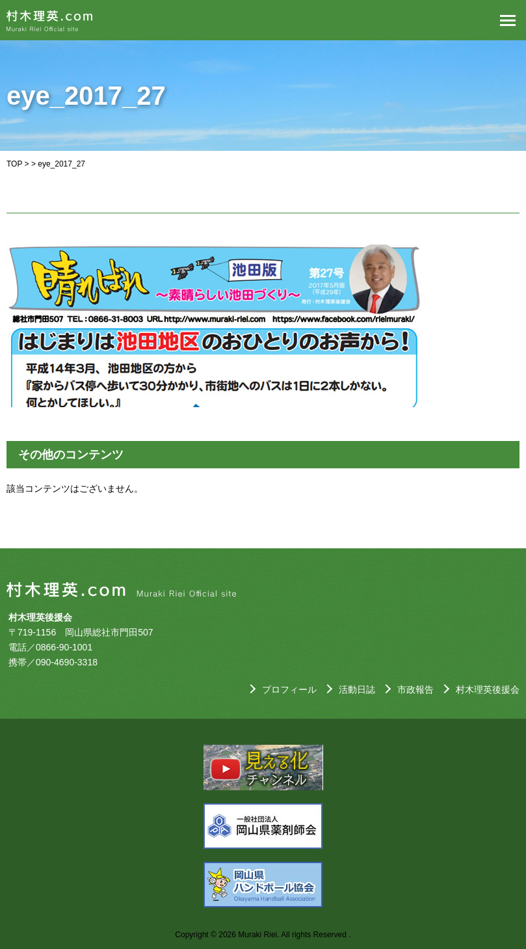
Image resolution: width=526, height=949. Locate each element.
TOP (14, 163)
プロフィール (289, 689)
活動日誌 (357, 689)
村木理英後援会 (487, 689)
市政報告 (415, 689)
